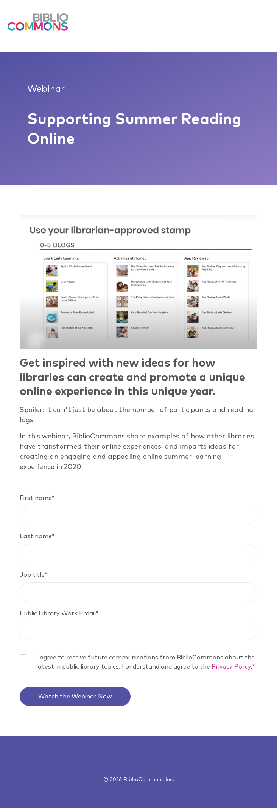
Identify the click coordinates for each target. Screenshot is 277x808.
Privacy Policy (231, 667)
